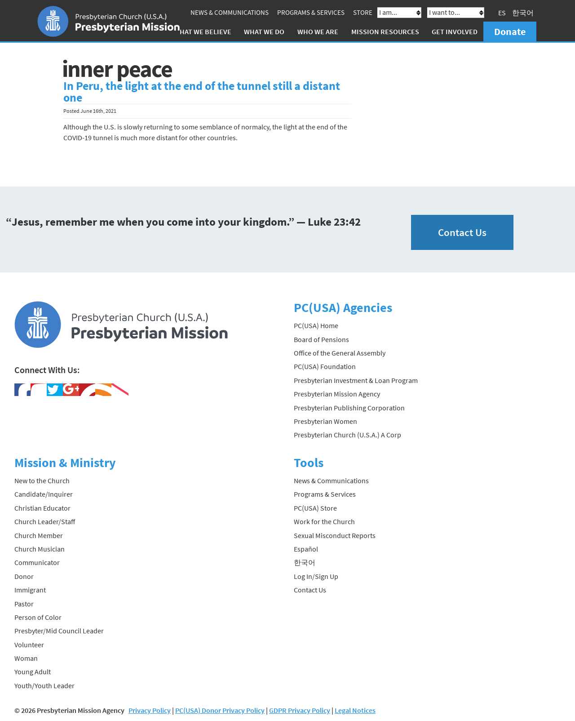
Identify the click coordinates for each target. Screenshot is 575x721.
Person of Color (38, 617)
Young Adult (32, 671)
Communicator (37, 562)
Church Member (38, 535)
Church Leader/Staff (44, 521)
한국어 (523, 12)
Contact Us (462, 232)
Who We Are (317, 31)
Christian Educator (42, 507)
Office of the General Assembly (339, 352)
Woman (26, 658)
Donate (510, 31)
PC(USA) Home (316, 325)
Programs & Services (311, 12)
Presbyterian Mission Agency (337, 393)
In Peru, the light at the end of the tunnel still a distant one (201, 92)
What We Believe (202, 31)
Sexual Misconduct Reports (335, 535)
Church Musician (39, 548)
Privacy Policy (149, 710)
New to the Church (42, 480)
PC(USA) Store (315, 507)
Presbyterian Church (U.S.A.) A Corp (347, 434)
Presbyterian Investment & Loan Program (356, 380)
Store (362, 12)
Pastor (24, 603)
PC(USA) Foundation (325, 366)
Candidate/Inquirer (43, 494)
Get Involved (455, 31)
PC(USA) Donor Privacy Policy (220, 710)
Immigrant (30, 589)
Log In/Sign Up (316, 576)
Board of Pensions (321, 339)
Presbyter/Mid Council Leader (59, 630)
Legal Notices (355, 710)
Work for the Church (324, 521)
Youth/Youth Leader (44, 685)
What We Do (264, 31)
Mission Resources (385, 31)
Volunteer (29, 644)
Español (306, 548)
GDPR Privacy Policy (299, 710)
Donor (24, 576)
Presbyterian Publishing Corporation (349, 407)
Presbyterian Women (325, 421)
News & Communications (229, 12)
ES (502, 12)
